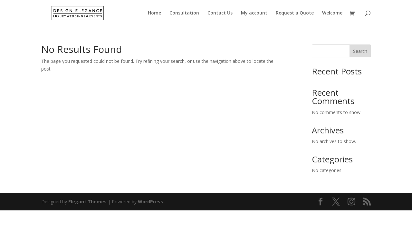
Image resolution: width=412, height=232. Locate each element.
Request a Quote (295, 13)
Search (360, 51)
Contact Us (220, 13)
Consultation (184, 13)
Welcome (332, 13)
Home (154, 13)
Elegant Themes (87, 201)
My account (254, 13)
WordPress (150, 201)
